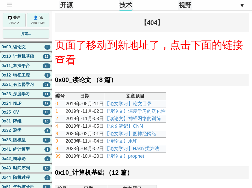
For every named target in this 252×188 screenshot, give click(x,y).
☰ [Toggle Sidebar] (10, 5)
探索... (26, 34)
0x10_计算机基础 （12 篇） (94, 172)
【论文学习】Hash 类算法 (132, 148)
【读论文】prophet (124, 156)
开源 (66, 5)
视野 (185, 5)
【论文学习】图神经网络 (130, 133)
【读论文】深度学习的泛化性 (135, 111)
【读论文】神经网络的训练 (133, 118)
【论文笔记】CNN (124, 126)
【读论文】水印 (121, 141)
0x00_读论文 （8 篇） (86, 79)
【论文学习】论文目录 (128, 103)
